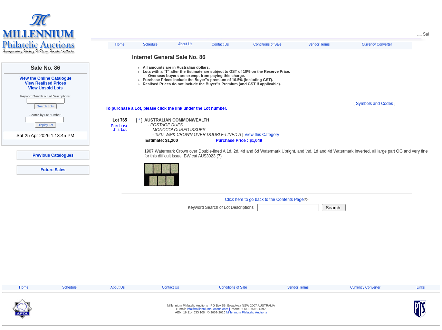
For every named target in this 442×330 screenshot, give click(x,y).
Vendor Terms (319, 44)
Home (120, 44)
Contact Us (220, 44)
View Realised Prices (45, 83)
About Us (185, 44)
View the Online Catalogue (45, 78)
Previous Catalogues (53, 155)
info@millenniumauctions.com (208, 309)
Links (421, 287)
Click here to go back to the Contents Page (264, 199)
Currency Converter (377, 44)
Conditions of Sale (267, 44)
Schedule (150, 44)
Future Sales (52, 169)
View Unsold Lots (45, 88)
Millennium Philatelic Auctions (246, 312)
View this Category (261, 134)
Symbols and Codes (374, 103)
